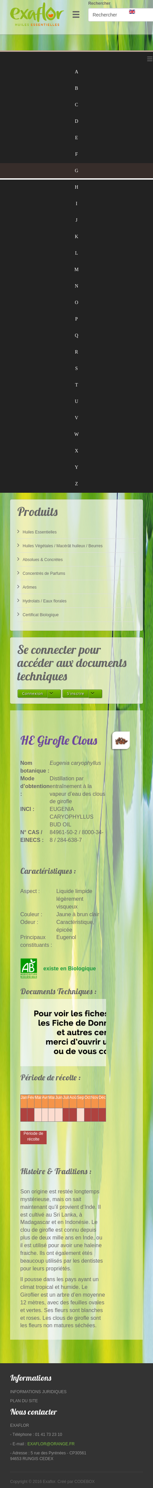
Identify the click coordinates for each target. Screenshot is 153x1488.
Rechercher (99, 3)
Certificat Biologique (38, 614)
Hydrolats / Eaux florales (42, 600)
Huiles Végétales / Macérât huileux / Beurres (60, 545)
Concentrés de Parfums (41, 573)
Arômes (26, 587)
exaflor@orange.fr (51, 1444)
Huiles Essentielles (37, 531)
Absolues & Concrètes (40, 559)
